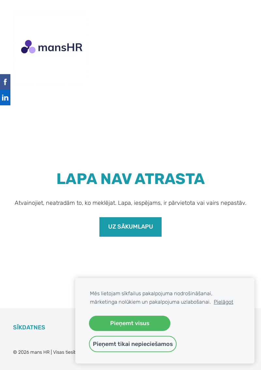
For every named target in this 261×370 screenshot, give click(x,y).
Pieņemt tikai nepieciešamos (133, 343)
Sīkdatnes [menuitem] (29, 327)
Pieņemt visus (129, 323)
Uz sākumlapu (130, 226)
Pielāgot (223, 302)
